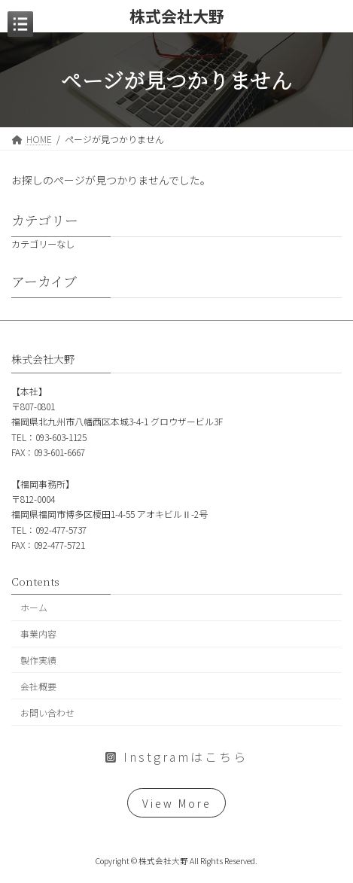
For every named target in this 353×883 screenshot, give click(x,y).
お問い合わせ (47, 711)
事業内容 (38, 633)
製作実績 (38, 659)
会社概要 (38, 685)
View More (176, 802)
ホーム (33, 607)
